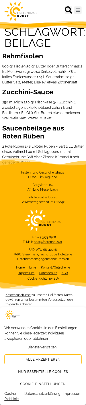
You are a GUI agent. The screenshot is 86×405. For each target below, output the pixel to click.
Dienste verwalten (42, 350)
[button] (68, 10)
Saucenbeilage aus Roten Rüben (33, 132)
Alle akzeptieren (43, 363)
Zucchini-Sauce (27, 92)
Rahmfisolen (22, 56)
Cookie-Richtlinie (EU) (43, 278)
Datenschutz (48, 273)
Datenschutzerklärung (42, 397)
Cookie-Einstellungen (43, 387)
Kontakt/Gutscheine (55, 267)
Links (33, 267)
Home (20, 267)
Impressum (72, 397)
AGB (65, 273)
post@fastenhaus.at (48, 242)
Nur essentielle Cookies (43, 375)
